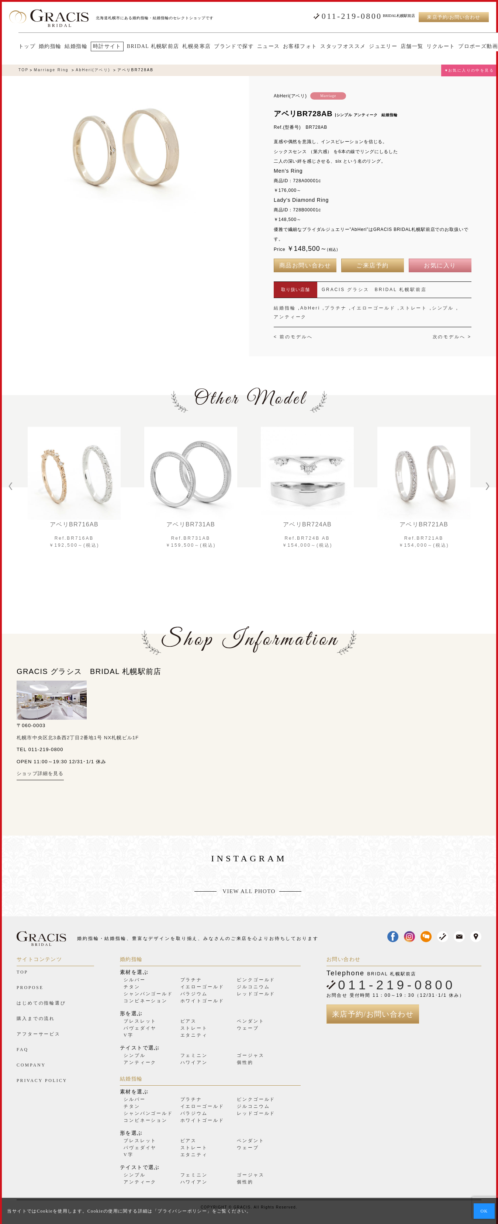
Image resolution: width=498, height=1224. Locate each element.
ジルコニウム (253, 987)
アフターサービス (38, 1034)
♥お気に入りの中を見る (469, 70)
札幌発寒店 (187, 46)
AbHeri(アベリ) (93, 70)
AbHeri (310, 308)
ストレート (413, 308)
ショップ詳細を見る (40, 773)
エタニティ (194, 1035)
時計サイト (98, 46)
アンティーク (290, 316)
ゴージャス (250, 1055)
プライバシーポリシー (182, 1211)
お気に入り (440, 266)
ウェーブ (248, 1028)
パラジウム (194, 994)
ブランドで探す (225, 46)
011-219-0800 (352, 16)
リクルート (431, 46)
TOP (23, 70)
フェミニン (194, 1055)
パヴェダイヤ (140, 1028)
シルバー (135, 980)
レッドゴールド (256, 994)
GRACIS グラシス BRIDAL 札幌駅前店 (374, 289)
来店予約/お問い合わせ (453, 17)
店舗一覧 (402, 46)
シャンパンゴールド (148, 994)
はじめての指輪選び (41, 1003)
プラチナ (336, 308)
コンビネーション (145, 1001)
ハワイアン (194, 1062)
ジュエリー (374, 46)
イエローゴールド (373, 308)
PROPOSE (30, 987)
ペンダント (250, 1021)
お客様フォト (291, 46)
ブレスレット (140, 1021)
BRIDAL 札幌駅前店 (144, 46)
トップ (17, 46)
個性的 (245, 1062)
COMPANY (31, 1065)
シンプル (443, 308)
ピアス (188, 1021)
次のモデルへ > (452, 337)
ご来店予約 (372, 266)
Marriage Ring (51, 70)
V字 (128, 1035)
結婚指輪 (66, 46)
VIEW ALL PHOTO (248, 891)
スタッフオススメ (333, 46)
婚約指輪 (41, 46)
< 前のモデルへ (293, 337)
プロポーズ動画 (469, 46)
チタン (132, 987)
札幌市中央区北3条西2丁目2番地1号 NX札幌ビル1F (78, 737)
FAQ (22, 1049)
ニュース (259, 46)
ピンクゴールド (256, 980)
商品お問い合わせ (305, 266)
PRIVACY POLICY (42, 1080)
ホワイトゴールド (202, 1001)
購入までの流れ (36, 1018)
